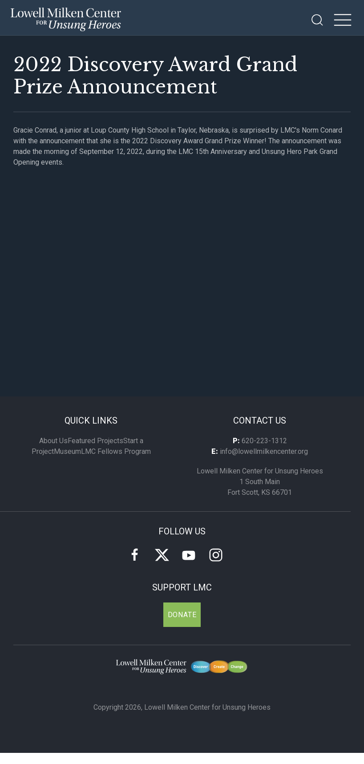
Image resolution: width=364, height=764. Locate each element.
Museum (67, 451)
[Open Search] (317, 20)
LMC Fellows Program (116, 451)
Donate (182, 614)
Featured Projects (95, 441)
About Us (53, 441)
